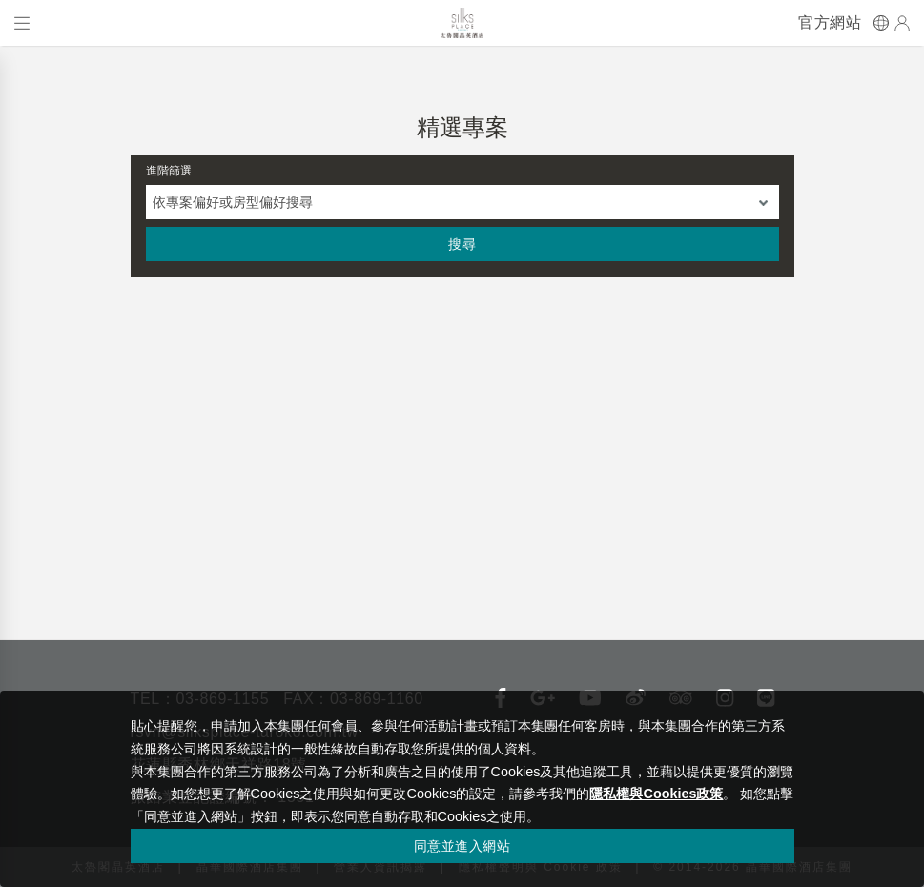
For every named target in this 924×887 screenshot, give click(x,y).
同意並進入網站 (462, 846)
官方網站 (829, 23)
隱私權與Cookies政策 (656, 793)
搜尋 (462, 244)
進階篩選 (169, 170)
